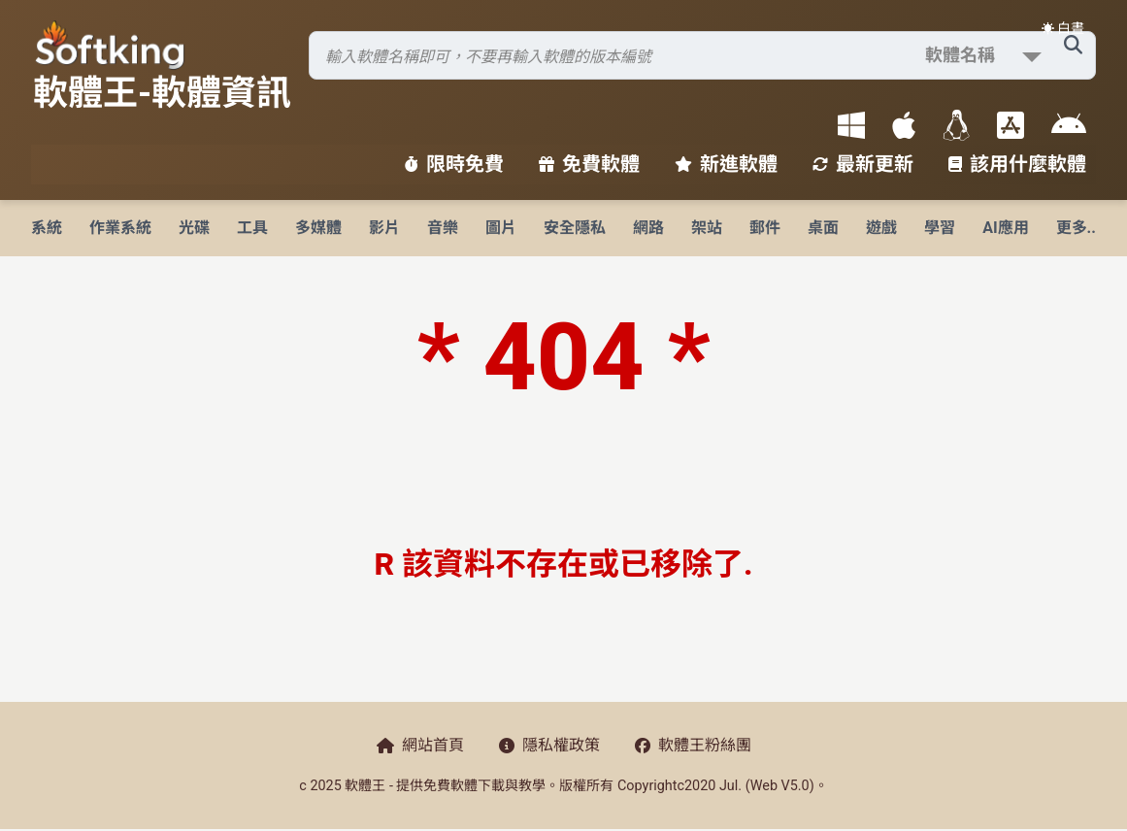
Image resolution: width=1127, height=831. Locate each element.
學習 (939, 227)
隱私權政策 (549, 745)
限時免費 (454, 164)
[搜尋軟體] (702, 55)
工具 (252, 227)
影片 (384, 227)
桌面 (823, 227)
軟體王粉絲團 (693, 745)
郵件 (764, 227)
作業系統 (120, 227)
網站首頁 (420, 745)
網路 (648, 227)
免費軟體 (589, 164)
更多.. (1076, 227)
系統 (46, 227)
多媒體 (318, 227)
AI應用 (1005, 227)
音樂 (442, 227)
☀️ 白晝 (1063, 28)
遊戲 (881, 227)
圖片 (500, 227)
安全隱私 (575, 227)
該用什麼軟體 (1017, 164)
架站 (706, 227)
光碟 (194, 227)
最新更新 (862, 164)
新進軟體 (726, 164)
